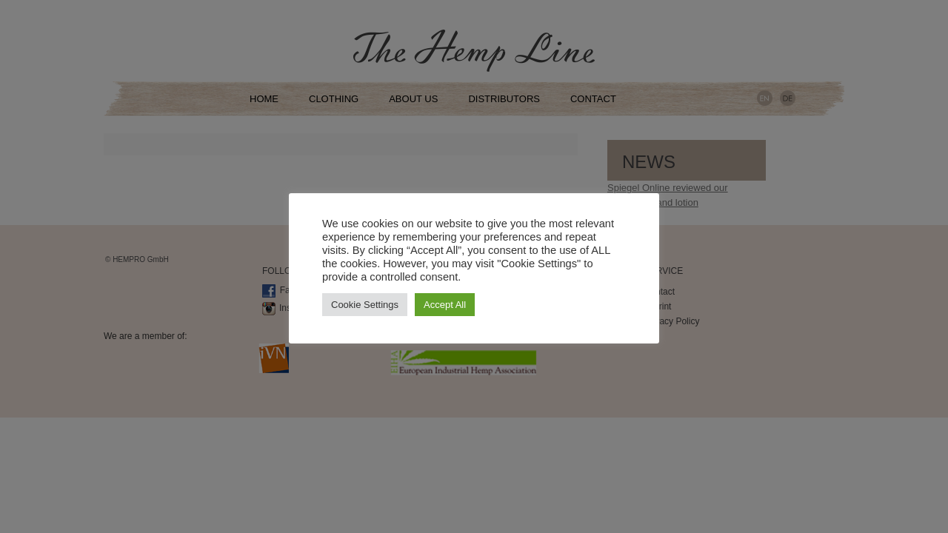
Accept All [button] (445, 304)
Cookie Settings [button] (364, 304)
